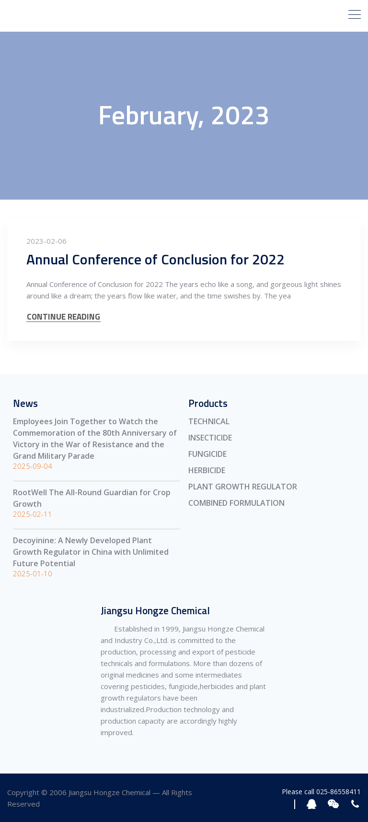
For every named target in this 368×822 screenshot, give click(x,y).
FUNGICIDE (207, 454)
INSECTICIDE (210, 437)
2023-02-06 (46, 241)
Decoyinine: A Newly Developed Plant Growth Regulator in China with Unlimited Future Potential (91, 552)
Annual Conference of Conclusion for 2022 (155, 259)
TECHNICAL (209, 421)
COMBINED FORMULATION (236, 503)
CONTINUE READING (63, 317)
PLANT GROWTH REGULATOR (242, 486)
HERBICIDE (206, 470)
